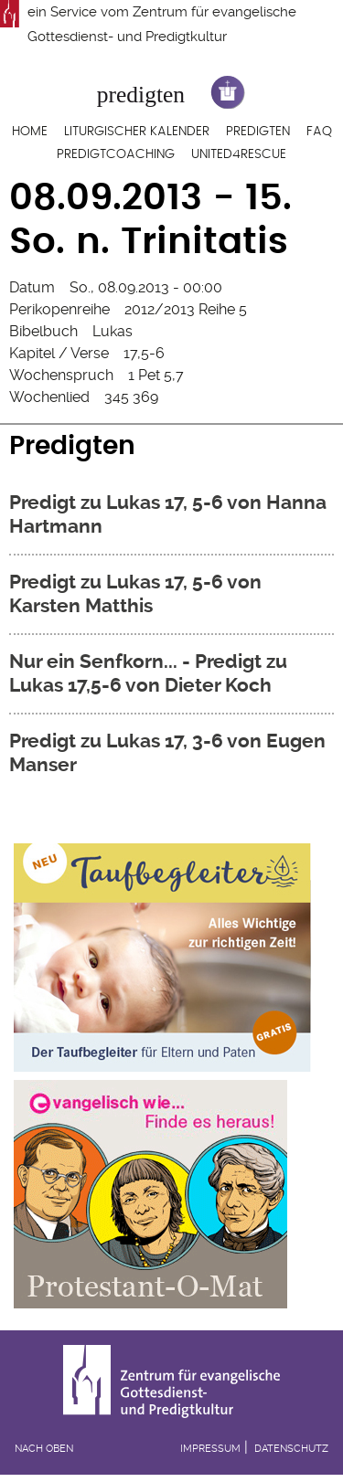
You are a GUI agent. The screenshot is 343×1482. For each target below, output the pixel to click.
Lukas (112, 331)
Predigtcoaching (116, 154)
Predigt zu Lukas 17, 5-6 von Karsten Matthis (135, 594)
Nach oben (44, 1449)
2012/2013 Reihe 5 (185, 309)
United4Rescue (238, 154)
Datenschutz (291, 1449)
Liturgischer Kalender (136, 131)
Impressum (210, 1449)
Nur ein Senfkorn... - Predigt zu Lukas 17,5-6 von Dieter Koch (148, 673)
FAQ (319, 131)
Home (30, 131)
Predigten (258, 131)
